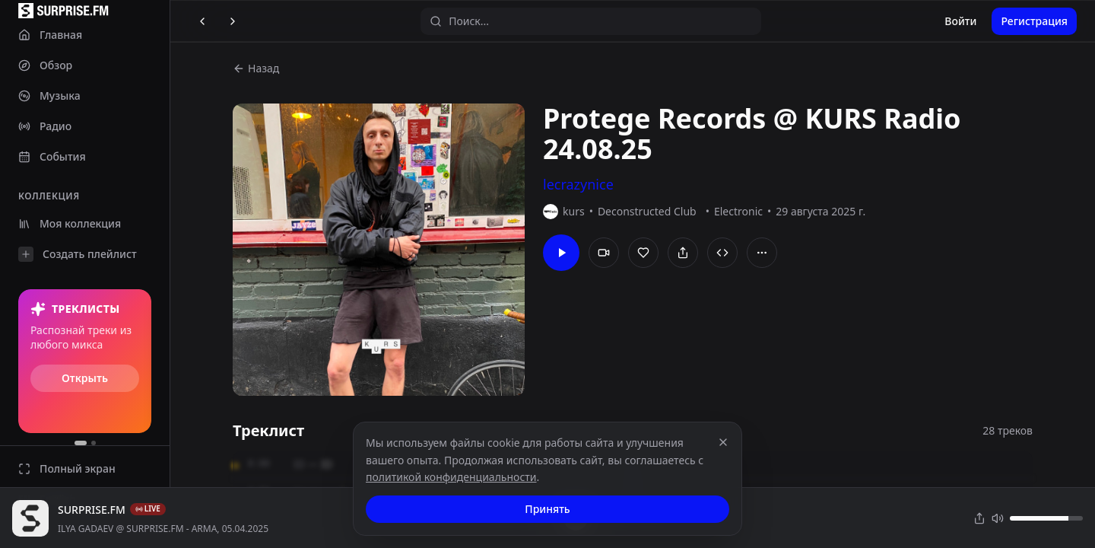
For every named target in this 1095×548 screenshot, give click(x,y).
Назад (256, 68)
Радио (44, 126)
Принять (547, 509)
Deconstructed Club (647, 211)
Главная (50, 34)
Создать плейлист (77, 254)
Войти (960, 21)
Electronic (738, 211)
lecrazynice (578, 184)
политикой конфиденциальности (451, 477)
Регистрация (1034, 21)
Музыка (49, 95)
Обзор (45, 65)
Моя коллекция (69, 223)
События (52, 156)
